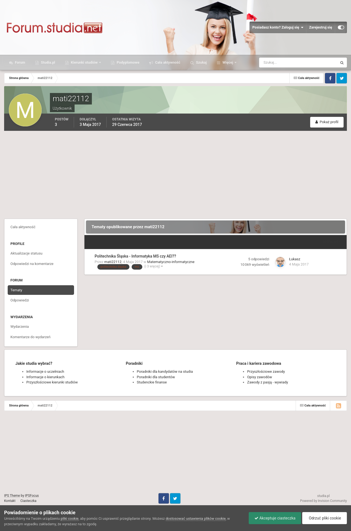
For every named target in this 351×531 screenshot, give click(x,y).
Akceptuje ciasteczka (274, 518)
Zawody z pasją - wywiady (267, 382)
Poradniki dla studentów (156, 377)
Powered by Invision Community (323, 501)
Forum (19, 62)
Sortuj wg (332, 241)
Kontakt (9, 501)
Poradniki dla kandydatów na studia (165, 371)
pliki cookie (69, 518)
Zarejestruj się (320, 27)
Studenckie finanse (152, 382)
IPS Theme (12, 496)
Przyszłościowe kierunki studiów (52, 382)
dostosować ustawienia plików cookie (196, 518)
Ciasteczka (28, 501)
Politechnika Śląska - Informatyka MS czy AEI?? (135, 256)
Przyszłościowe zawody (266, 371)
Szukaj (201, 62)
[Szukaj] (278, 62)
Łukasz (294, 259)
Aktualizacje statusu (26, 253)
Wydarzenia (19, 326)
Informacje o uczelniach (45, 371)
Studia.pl (47, 62)
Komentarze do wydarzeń (30, 337)
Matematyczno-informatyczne (171, 262)
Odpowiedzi (19, 300)
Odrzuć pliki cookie (324, 518)
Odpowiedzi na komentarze (31, 264)
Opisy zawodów (259, 377)
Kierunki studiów (84, 62)
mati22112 (112, 262)
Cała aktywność (167, 62)
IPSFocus (32, 496)
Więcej (228, 62)
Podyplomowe (127, 62)
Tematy (16, 290)
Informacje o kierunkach (45, 377)
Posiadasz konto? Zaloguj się (277, 27)
